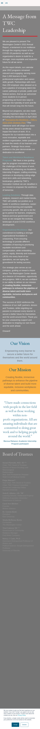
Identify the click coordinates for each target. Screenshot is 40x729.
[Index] (2, 3)
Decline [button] (24, 724)
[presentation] (20, 169)
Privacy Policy (22, 715)
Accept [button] (15, 724)
